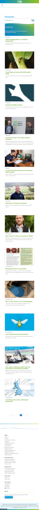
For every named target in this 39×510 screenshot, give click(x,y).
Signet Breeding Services (10, 450)
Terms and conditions (9, 470)
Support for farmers (9, 451)
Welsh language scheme (10, 473)
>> (27, 415)
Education (7, 441)
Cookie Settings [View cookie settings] (3, 509)
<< (11, 415)
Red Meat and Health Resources (12, 453)
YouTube (8, 488)
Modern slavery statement (10, 462)
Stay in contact (9, 497)
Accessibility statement (10, 468)
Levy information (8, 444)
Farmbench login (8, 449)
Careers (6, 438)
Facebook (8, 483)
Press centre (7, 479)
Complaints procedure (10, 459)
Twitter (7, 485)
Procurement (8, 446)
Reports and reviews (9, 447)
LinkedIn (8, 486)
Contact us (7, 477)
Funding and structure (10, 443)
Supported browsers (9, 471)
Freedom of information (10, 461)
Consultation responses (10, 440)
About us (7, 437)
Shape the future (8, 454)
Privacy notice (8, 464)
